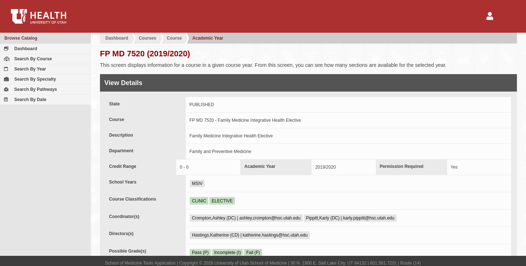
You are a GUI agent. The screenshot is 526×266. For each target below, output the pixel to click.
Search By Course (27, 58)
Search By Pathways (29, 89)
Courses (147, 38)
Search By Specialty (29, 79)
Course (174, 38)
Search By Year (24, 69)
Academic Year (207, 38)
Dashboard (19, 48)
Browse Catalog (20, 38)
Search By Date (24, 99)
